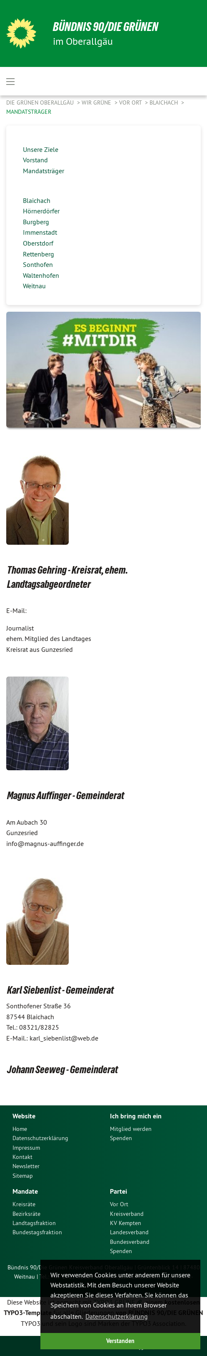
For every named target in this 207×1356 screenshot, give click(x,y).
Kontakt (22, 1157)
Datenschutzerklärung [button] (116, 1316)
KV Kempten (125, 1223)
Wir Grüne (97, 102)
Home (19, 1129)
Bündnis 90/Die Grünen (105, 26)
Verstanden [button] (120, 1341)
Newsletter (26, 1166)
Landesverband (129, 1232)
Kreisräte (23, 1204)
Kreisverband (127, 1214)
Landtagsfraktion (34, 1223)
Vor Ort (131, 102)
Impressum (26, 1147)
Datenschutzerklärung (40, 1138)
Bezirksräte (26, 1214)
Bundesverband (130, 1242)
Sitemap (22, 1175)
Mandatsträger (28, 111)
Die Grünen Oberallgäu (40, 102)
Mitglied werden (131, 1129)
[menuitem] (54, 1128)
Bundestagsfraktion (37, 1232)
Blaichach (165, 102)
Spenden (121, 1138)
